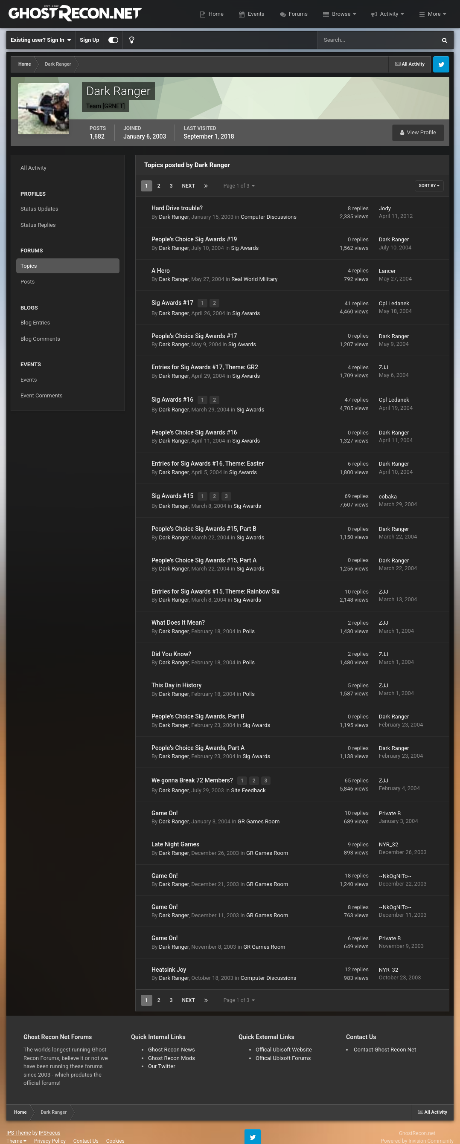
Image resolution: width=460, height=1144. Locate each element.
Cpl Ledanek (394, 302)
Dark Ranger (174, 217)
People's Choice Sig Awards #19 (194, 239)
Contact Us (86, 1131)
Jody (385, 208)
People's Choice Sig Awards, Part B (198, 709)
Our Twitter (161, 1056)
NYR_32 (388, 835)
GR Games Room (258, 812)
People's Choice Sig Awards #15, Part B (203, 521)
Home (215, 14)
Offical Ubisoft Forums (283, 1048)
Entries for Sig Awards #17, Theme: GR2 (204, 364)
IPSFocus (49, 1123)
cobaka (388, 490)
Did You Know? (171, 646)
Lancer (387, 271)
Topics (28, 266)
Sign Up (89, 40)
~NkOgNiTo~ (395, 866)
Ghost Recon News (171, 1040)
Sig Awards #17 (173, 301)
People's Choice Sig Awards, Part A (198, 740)
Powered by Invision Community (417, 1131)
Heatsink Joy (168, 959)
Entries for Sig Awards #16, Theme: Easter (207, 458)
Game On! (164, 803)
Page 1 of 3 (239, 186)
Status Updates (39, 209)
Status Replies (38, 225)
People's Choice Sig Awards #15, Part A (203, 553)
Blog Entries (35, 322)
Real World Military (254, 279)
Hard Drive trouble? (177, 208)
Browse (341, 14)
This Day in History (176, 678)
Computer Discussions (269, 217)
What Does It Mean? (178, 615)
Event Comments (41, 395)
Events (256, 14)
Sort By (429, 185)
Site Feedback (248, 780)
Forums (298, 14)
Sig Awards (245, 248)
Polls (248, 624)
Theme (16, 1131)
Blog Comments (40, 339)
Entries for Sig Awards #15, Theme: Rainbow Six (215, 584)
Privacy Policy (50, 1131)
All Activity (33, 168)
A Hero (160, 270)
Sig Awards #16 (173, 396)
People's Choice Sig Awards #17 (194, 333)
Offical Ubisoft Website (284, 1040)
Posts (27, 281)
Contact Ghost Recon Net (385, 1040)
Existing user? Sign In (41, 40)
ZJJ (383, 365)
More (434, 14)
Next (188, 186)
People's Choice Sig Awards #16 (194, 427)
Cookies (115, 1131)
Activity (389, 14)
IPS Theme (18, 1123)
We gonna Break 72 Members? (192, 771)
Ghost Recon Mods (171, 1048)
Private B (390, 803)
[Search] (350, 40)
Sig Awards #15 (173, 490)
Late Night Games (175, 834)
